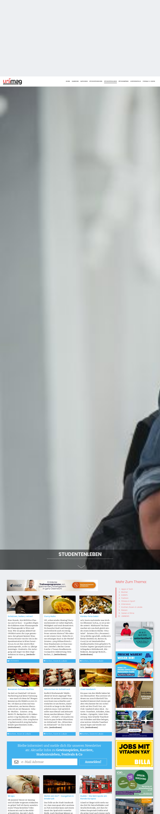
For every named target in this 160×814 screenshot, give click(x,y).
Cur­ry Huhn (50, 540)
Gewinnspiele (135, 5)
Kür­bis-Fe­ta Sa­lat (89, 540)
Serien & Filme (127, 536)
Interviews (126, 527)
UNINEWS (13, 584)
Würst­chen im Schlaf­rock (57, 613)
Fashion (124, 521)
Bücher (124, 515)
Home (68, 5)
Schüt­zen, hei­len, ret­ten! (20, 540)
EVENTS (124, 518)
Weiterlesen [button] (143, 802)
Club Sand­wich (88, 613)
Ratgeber (84, 5)
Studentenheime (95, 5)
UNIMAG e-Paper (149, 5)
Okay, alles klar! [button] (134, 809)
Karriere (75, 5)
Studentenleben (110, 5)
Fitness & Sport (128, 524)
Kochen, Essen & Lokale (55, 584)
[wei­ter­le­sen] (60, 578)
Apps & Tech (127, 512)
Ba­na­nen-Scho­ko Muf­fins (21, 613)
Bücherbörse (124, 5)
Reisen (124, 533)
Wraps (11, 719)
